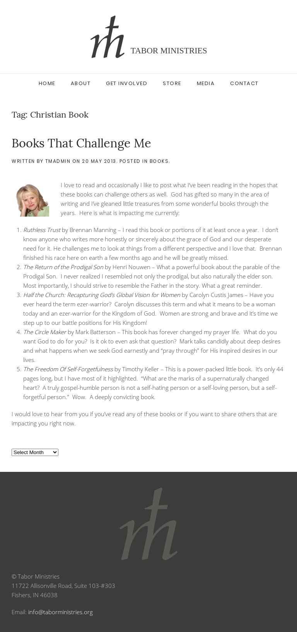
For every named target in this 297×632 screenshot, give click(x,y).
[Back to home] (148, 36)
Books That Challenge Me (81, 142)
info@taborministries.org (60, 612)
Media (206, 83)
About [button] (81, 83)
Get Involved (126, 83)
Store (172, 83)
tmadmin (58, 161)
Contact (244, 83)
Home (47, 83)
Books (159, 161)
